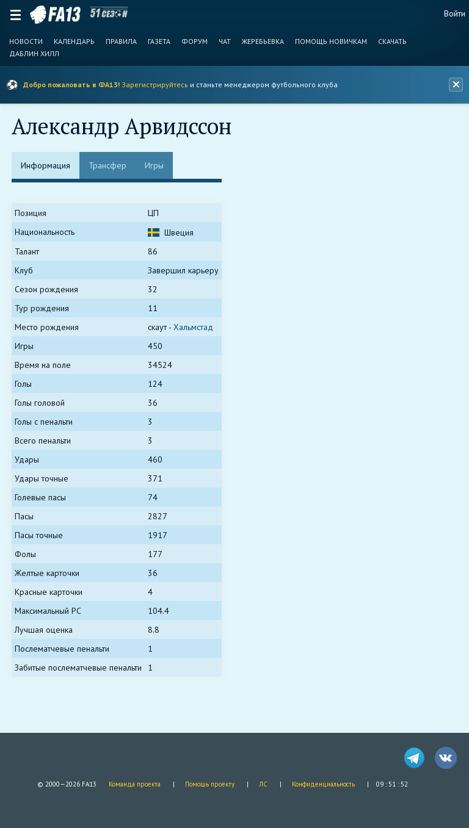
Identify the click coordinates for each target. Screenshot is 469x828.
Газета (159, 41)
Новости (26, 41)
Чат (225, 41)
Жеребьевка (263, 41)
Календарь (74, 41)
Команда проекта (135, 784)
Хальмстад (194, 327)
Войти (454, 13)
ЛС (263, 784)
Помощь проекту (209, 784)
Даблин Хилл (34, 53)
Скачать (392, 41)
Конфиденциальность (323, 784)
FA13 (55, 14)
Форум (194, 41)
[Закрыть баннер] (455, 84)
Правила (121, 41)
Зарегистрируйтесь (155, 84)
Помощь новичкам (331, 41)
